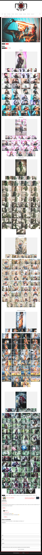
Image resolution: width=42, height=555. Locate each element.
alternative (6, 495)
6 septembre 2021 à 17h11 (4, 503)
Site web (3, 543)
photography (27, 495)
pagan (22, 495)
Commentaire (4, 522)
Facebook (9, 16)
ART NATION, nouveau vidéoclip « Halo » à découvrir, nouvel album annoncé (30, 498)
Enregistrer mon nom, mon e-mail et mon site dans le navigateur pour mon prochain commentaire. (16, 547)
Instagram (11, 16)
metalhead (14, 495)
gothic (9, 495)
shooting (34, 495)
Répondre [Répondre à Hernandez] (4, 507)
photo (24, 495)
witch (36, 495)
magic (12, 495)
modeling (17, 495)
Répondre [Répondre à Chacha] (5, 516)
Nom (2, 535)
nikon (20, 495)
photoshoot (30, 495)
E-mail (3, 539)
